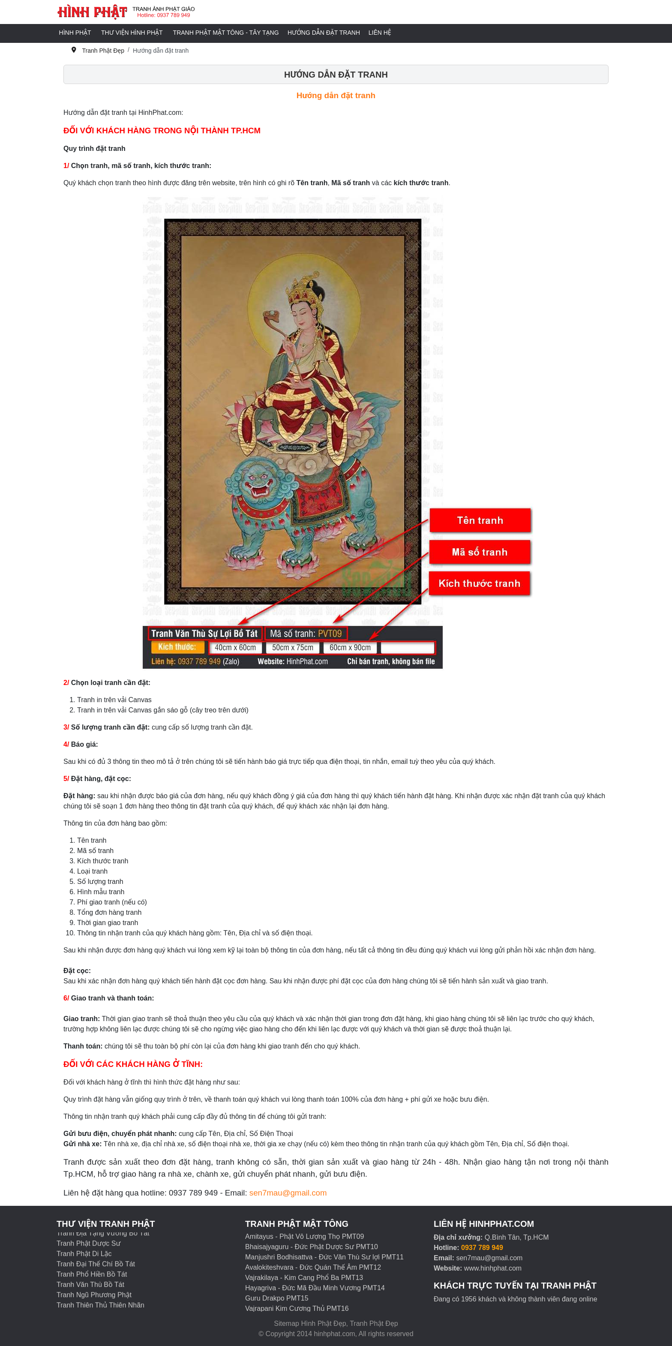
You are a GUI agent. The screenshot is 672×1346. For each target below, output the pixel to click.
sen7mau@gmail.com (288, 1192)
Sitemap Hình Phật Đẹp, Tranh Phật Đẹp (336, 1323)
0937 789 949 (482, 1247)
